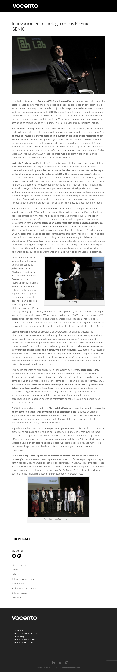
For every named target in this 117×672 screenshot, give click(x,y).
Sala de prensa (19, 593)
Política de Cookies (24, 642)
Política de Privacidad (25, 639)
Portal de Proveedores (25, 633)
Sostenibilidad (19, 583)
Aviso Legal (20, 636)
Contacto (16, 597)
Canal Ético (19, 630)
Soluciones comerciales (23, 579)
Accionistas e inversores (24, 588)
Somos (15, 569)
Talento (15, 574)
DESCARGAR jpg (22, 539)
